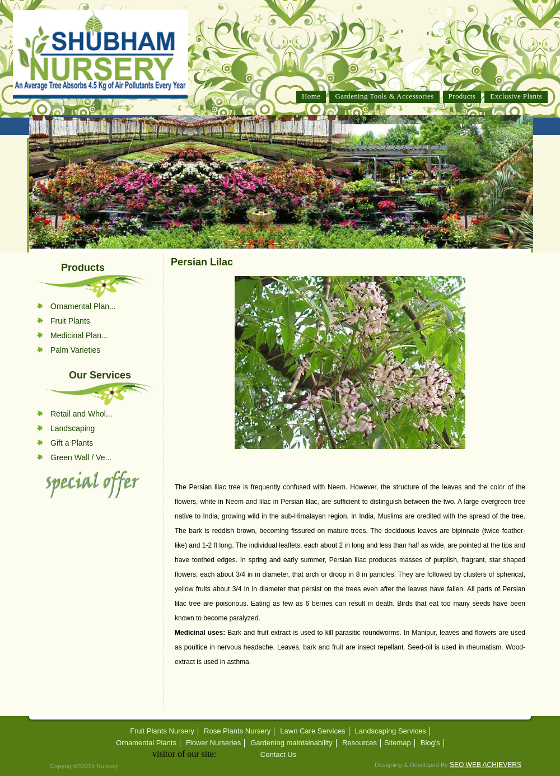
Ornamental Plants (146, 743)
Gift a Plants (71, 442)
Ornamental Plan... (83, 306)
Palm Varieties (75, 349)
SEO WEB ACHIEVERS (485, 765)
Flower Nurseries (213, 743)
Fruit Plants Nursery (162, 731)
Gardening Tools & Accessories (384, 96)
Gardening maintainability (291, 743)
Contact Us (278, 755)
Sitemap (397, 743)
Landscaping (72, 428)
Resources (359, 743)
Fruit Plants (70, 320)
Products (462, 96)
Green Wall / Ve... (80, 457)
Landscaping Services (390, 731)
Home (311, 96)
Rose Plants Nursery (237, 731)
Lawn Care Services (312, 731)
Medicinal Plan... (79, 335)
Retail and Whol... (81, 413)
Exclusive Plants (516, 96)
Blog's (430, 743)
